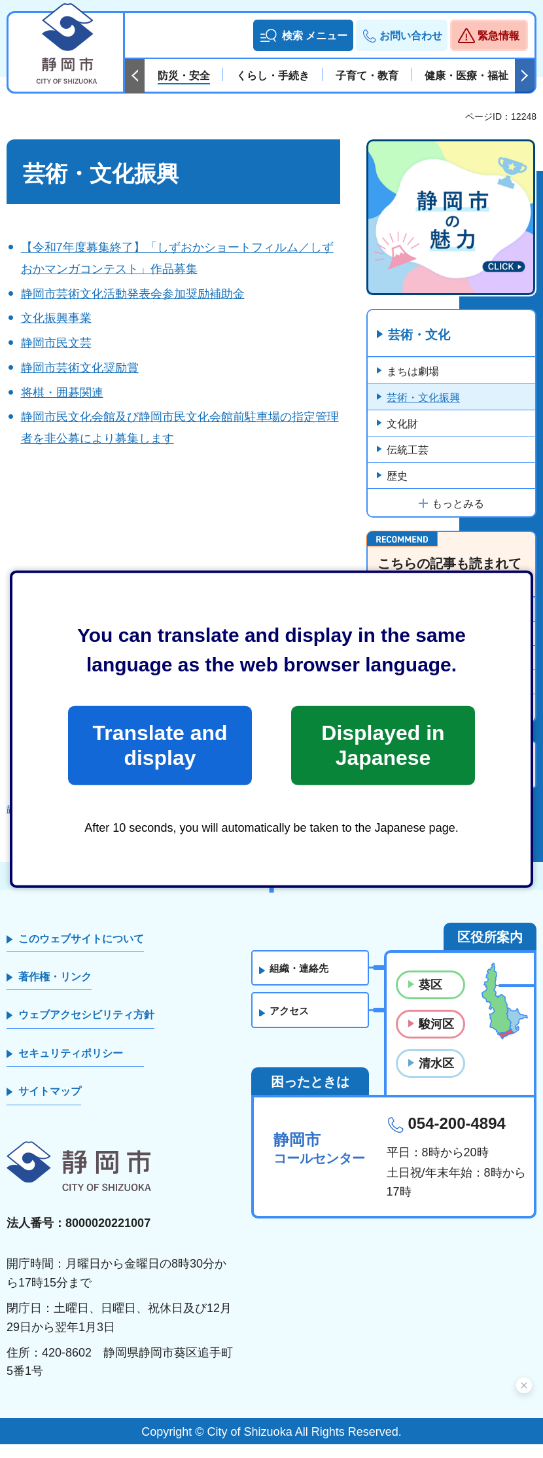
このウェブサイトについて (81, 951)
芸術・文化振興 (423, 398)
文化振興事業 (56, 318)
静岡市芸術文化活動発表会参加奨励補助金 (133, 293)
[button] (303, 35)
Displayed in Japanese (382, 745)
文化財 (402, 424)
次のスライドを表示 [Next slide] (524, 76)
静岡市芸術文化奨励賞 (80, 367)
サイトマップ (49, 1105)
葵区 (430, 998)
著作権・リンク (55, 990)
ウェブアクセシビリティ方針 (86, 1028)
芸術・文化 (421, 336)
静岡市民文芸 (56, 342)
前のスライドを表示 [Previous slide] (135, 76)
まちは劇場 (413, 372)
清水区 (436, 1077)
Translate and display (159, 745)
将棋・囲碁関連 (62, 392)
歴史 (397, 476)
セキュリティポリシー (70, 1066)
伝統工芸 (408, 450)
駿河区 (436, 1037)
